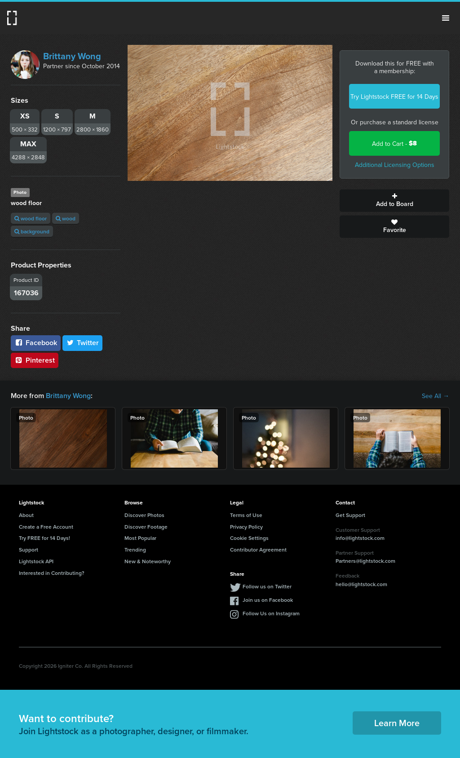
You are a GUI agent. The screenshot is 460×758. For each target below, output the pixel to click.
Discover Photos (144, 515)
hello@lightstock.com (361, 584)
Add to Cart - (394, 143)
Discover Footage (146, 526)
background (31, 231)
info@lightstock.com (360, 538)
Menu (445, 18)
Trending (135, 549)
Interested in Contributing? (51, 573)
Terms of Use (246, 515)
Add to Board (394, 200)
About (26, 515)
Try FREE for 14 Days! (44, 538)
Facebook (35, 342)
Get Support (350, 515)
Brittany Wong (72, 55)
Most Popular (140, 538)
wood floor (30, 218)
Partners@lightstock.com (365, 561)
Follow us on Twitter (267, 586)
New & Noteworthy (147, 561)
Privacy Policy (246, 526)
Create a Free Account (46, 526)
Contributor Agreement (258, 549)
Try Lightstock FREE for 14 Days (394, 96)
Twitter (82, 342)
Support (28, 549)
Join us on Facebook (268, 600)
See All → (435, 395)
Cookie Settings (249, 538)
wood (65, 218)
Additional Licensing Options (394, 164)
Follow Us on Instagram (271, 613)
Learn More (397, 722)
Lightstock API (36, 561)
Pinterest (34, 360)
